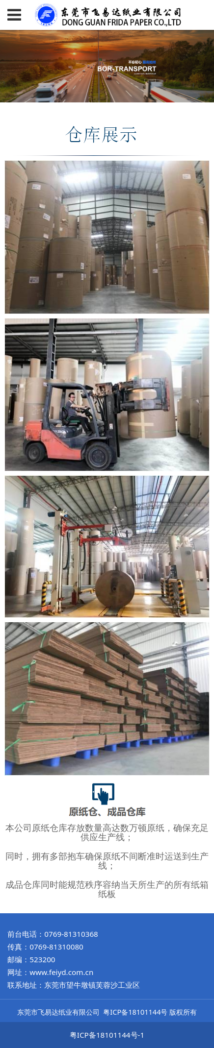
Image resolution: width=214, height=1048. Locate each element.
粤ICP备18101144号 (135, 1012)
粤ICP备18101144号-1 (107, 1035)
